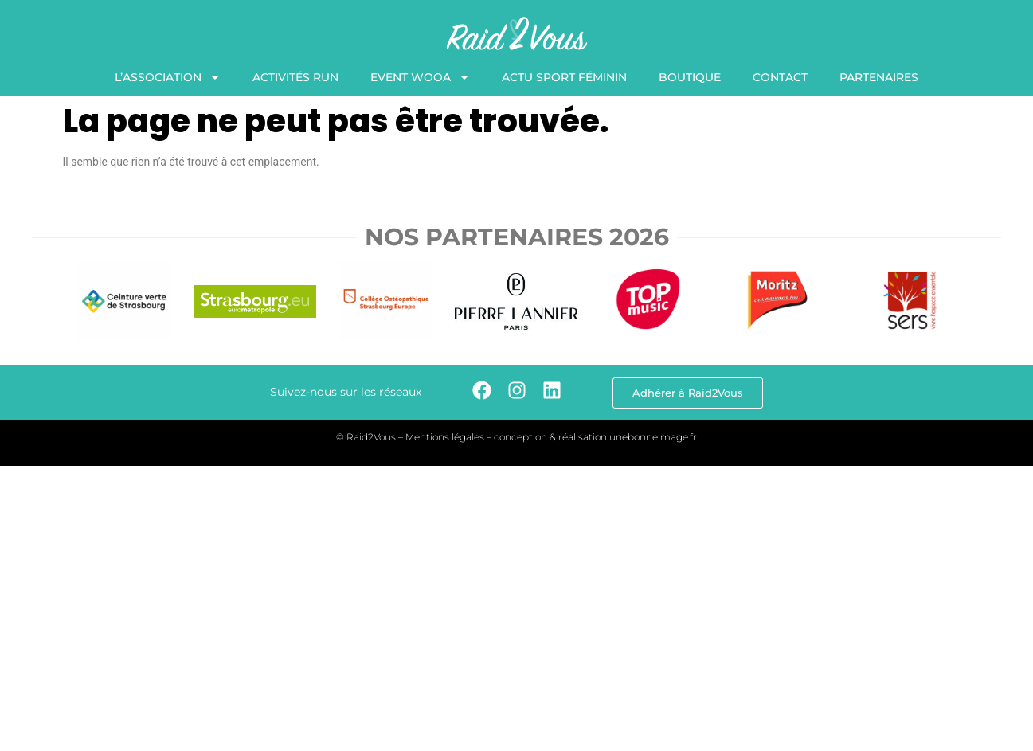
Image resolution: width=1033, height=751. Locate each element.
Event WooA (420, 77)
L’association (168, 77)
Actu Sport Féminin (564, 77)
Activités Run (295, 77)
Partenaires (878, 77)
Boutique (690, 77)
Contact (780, 77)
